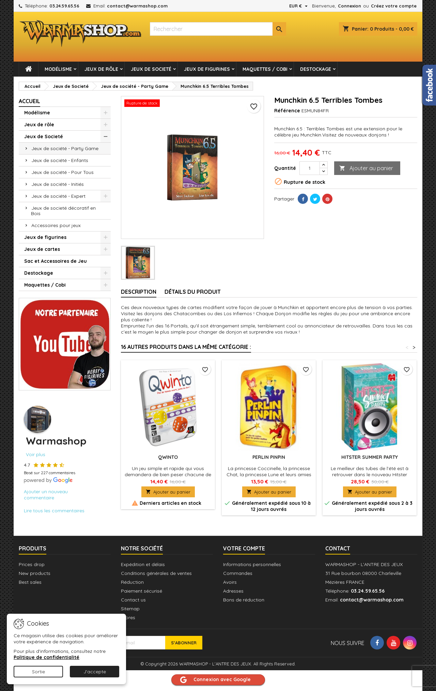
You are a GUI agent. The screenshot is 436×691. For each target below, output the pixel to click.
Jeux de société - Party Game (64, 148)
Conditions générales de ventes (156, 573)
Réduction (132, 582)
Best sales (30, 582)
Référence (287, 111)
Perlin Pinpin (268, 457)
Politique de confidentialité (46, 657)
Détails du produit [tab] (193, 291)
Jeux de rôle (101, 69)
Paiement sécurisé (141, 591)
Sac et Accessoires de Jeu (55, 261)
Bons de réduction (243, 600)
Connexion (349, 6)
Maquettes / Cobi (265, 69)
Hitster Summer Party (369, 457)
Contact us (133, 600)
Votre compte (244, 548)
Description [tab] (138, 291)
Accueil (29, 101)
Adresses (233, 591)
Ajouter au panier (366, 168)
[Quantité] (309, 168)
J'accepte (94, 672)
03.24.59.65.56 (64, 6)
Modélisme (58, 69)
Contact (337, 548)
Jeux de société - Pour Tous (62, 172)
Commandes (237, 573)
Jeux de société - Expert (58, 196)
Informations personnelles (252, 564)
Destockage (315, 69)
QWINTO (168, 457)
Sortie (38, 672)
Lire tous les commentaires (54, 511)
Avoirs (230, 582)
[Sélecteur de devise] (299, 6)
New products (34, 573)
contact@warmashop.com (137, 6)
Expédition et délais (143, 564)
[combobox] (218, 29)
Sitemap (130, 609)
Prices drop (32, 564)
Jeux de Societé (151, 69)
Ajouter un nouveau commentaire (46, 494)
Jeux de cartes (42, 249)
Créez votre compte (394, 6)
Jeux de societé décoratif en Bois (63, 210)
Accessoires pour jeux (56, 225)
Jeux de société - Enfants (59, 160)
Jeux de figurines (207, 69)
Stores (128, 617)
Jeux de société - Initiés (57, 184)
